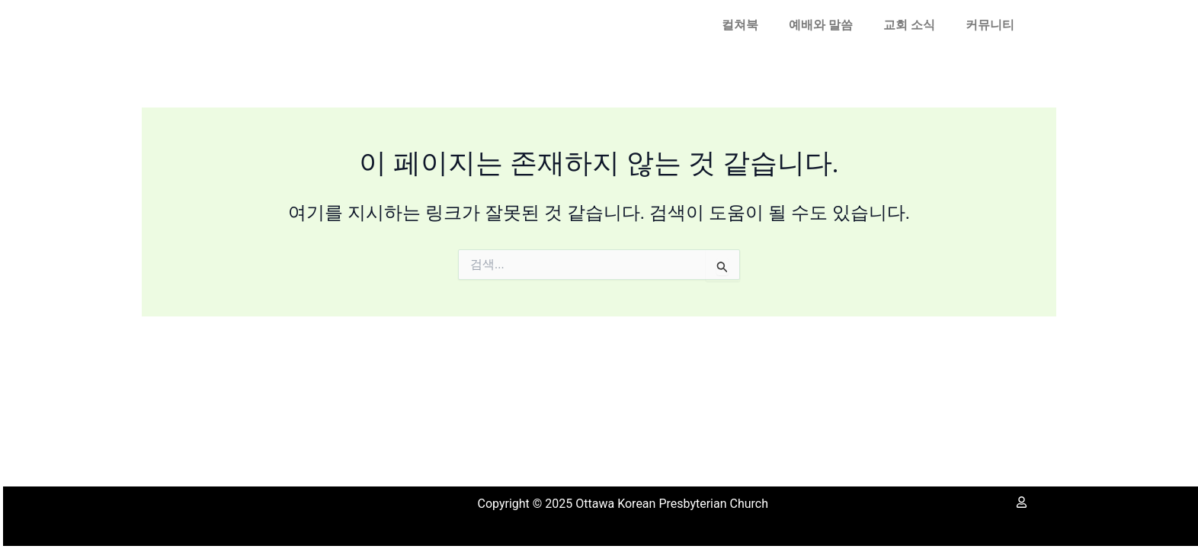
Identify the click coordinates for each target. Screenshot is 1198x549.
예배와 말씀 (821, 25)
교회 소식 (909, 25)
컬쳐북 (740, 25)
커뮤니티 (990, 25)
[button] (743, 25)
